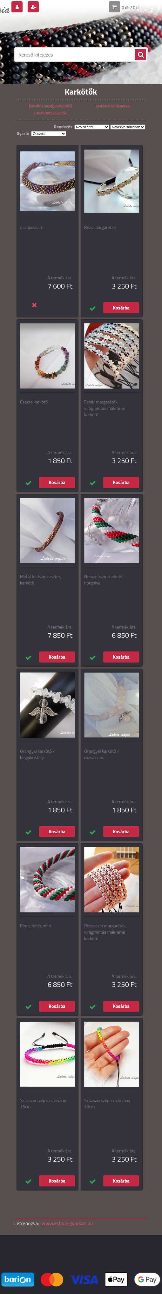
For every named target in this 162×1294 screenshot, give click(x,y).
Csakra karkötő (34, 402)
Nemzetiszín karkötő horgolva (103, 579)
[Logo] (58, 31)
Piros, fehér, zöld (35, 926)
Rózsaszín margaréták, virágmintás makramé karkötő (105, 932)
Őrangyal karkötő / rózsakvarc (101, 754)
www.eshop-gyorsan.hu (67, 1223)
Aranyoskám (32, 227)
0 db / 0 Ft (131, 7)
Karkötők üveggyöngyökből (50, 106)
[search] (140, 55)
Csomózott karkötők (50, 113)
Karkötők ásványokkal (113, 106)
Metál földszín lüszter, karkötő (40, 579)
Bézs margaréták (100, 227)
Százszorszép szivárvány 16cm (43, 1103)
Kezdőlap (71, 78)
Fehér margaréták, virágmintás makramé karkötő (104, 408)
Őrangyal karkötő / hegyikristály (37, 754)
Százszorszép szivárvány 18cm (107, 1103)
